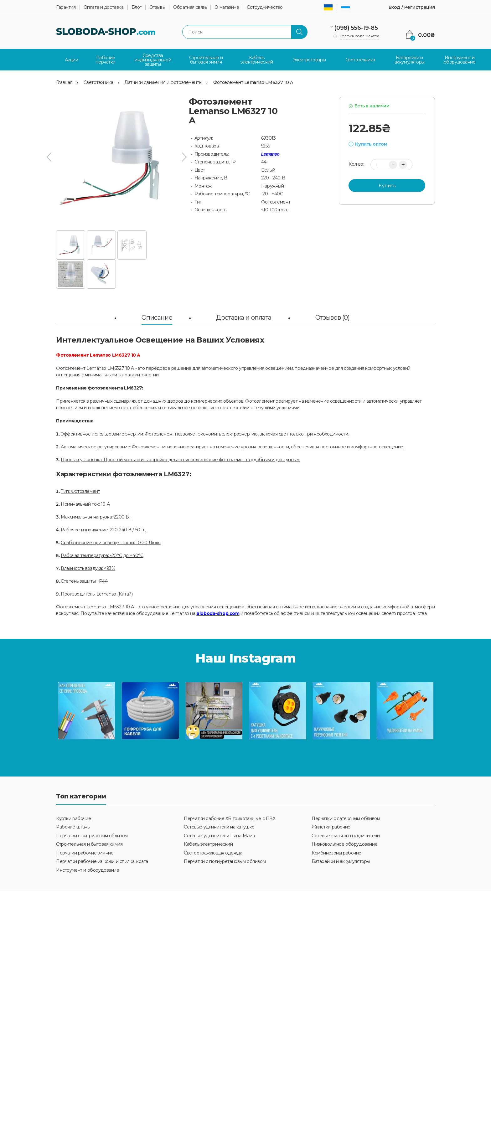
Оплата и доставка (104, 7)
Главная (64, 82)
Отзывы (157, 7)
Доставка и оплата (243, 317)
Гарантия (66, 7)
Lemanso (270, 153)
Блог (137, 7)
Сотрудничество (264, 7)
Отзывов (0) (332, 317)
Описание (157, 317)
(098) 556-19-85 (356, 27)
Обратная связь (190, 7)
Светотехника (98, 82)
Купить (387, 185)
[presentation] (49, 157)
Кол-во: (356, 164)
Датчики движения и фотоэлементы (163, 82)
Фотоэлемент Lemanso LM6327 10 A (253, 82)
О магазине (226, 7)
